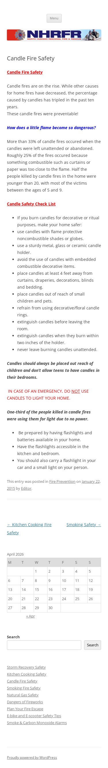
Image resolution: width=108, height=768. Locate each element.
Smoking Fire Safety (24, 688)
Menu (54, 18)
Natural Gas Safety (23, 694)
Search (13, 636)
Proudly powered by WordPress (32, 757)
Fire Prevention (62, 481)
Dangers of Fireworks (25, 701)
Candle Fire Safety (22, 681)
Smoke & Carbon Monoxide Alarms (37, 722)
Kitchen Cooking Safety (26, 674)
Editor (26, 488)
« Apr (30, 616)
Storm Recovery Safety (26, 667)
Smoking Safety (84, 524)
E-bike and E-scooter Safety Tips (34, 715)
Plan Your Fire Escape (25, 708)
